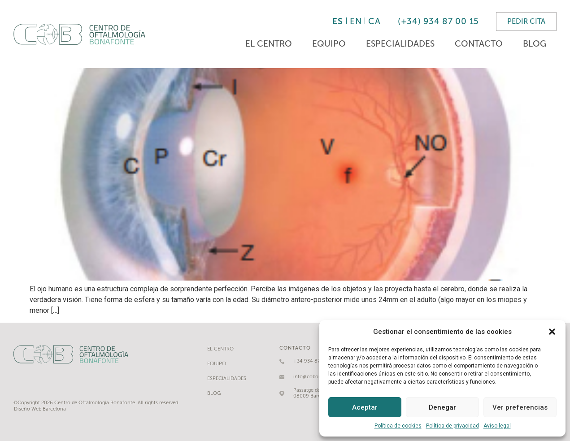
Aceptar (365, 407)
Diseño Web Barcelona (40, 409)
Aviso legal (497, 426)
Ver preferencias (520, 407)
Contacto (479, 44)
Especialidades (400, 44)
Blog (534, 44)
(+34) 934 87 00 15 (438, 21)
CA (374, 21)
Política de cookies (398, 426)
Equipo (329, 44)
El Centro (268, 44)
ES (337, 21)
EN (355, 21)
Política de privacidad (452, 426)
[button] (552, 331)
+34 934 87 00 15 (313, 361)
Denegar (442, 407)
